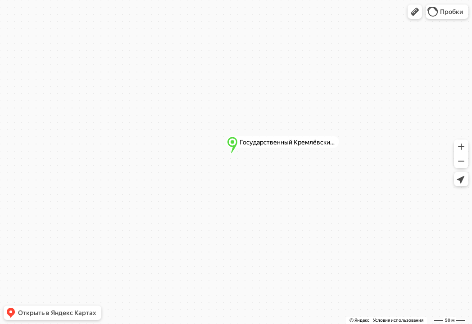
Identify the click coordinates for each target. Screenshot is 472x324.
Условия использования (398, 320)
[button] (415, 11)
